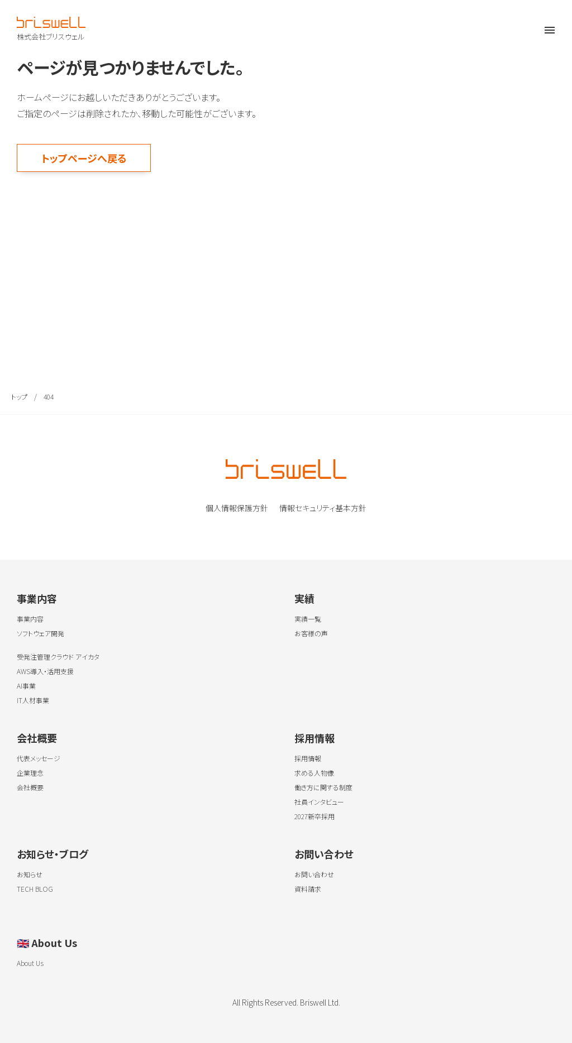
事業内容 (37, 598)
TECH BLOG (35, 888)
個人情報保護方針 (237, 507)
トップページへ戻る (84, 158)
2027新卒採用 (314, 816)
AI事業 (26, 685)
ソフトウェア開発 (40, 633)
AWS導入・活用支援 (45, 671)
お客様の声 (311, 633)
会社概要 (37, 737)
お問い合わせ (324, 854)
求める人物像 (314, 772)
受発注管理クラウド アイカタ (58, 656)
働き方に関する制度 (323, 787)
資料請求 (307, 888)
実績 (304, 598)
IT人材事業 (33, 700)
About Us (47, 942)
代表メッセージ (38, 758)
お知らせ (29, 874)
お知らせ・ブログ (52, 854)
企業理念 (30, 772)
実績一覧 (307, 618)
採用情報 (314, 737)
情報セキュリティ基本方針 (322, 507)
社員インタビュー (319, 801)
